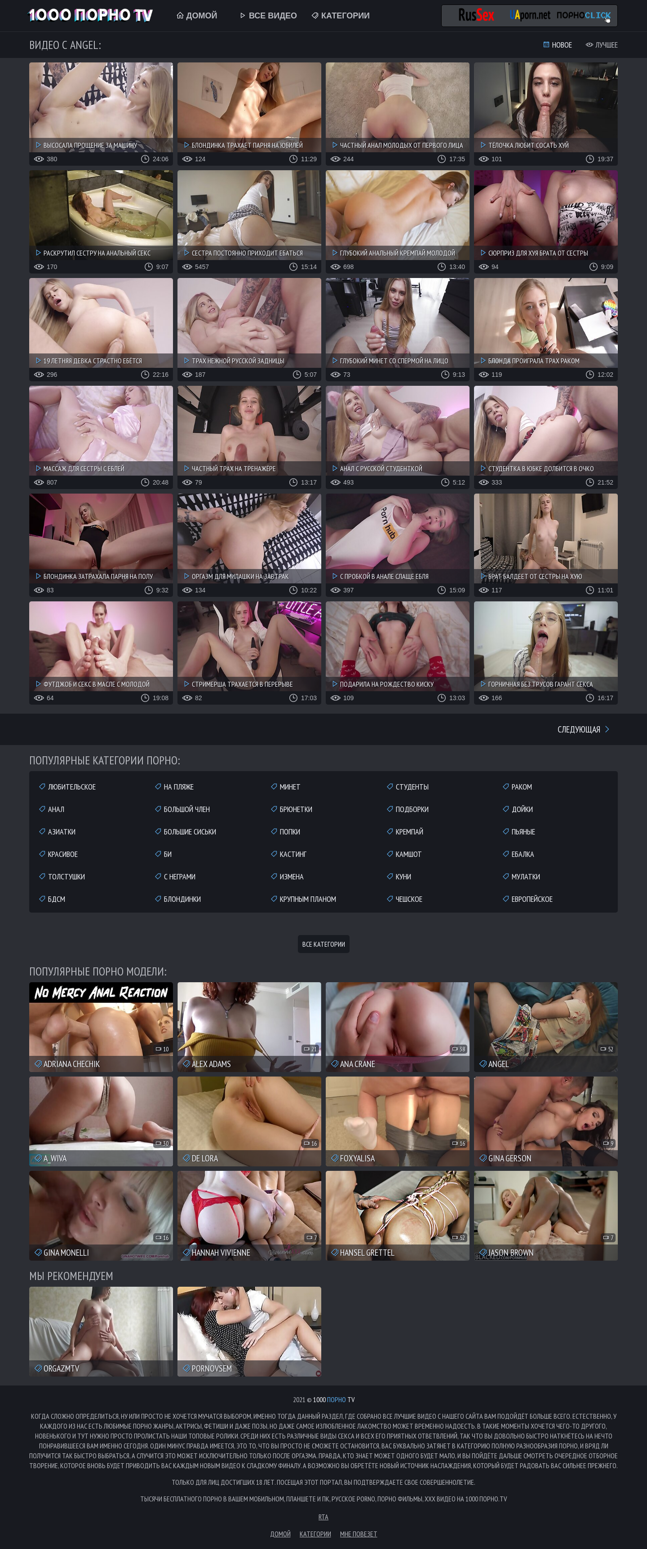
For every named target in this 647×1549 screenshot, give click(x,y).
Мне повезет (358, 1533)
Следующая (584, 729)
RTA (323, 1516)
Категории (340, 15)
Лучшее (601, 45)
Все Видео (268, 15)
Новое (557, 45)
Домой (196, 15)
